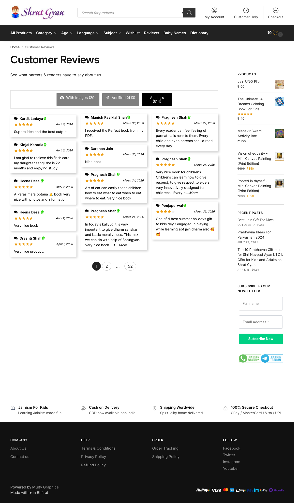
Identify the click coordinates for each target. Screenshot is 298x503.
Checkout (275, 13)
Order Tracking (165, 447)
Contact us (19, 456)
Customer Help (246, 13)
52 (130, 265)
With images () (80, 97)
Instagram (231, 461)
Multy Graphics (45, 486)
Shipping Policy (165, 456)
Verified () (123, 97)
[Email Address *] (261, 321)
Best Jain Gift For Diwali (256, 219)
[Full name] (261, 303)
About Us (18, 447)
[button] (276, 32)
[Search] (189, 12)
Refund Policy (93, 464)
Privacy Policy (93, 456)
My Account (214, 13)
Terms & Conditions (98, 447)
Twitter (229, 454)
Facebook (231, 447)
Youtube (230, 468)
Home (15, 47)
